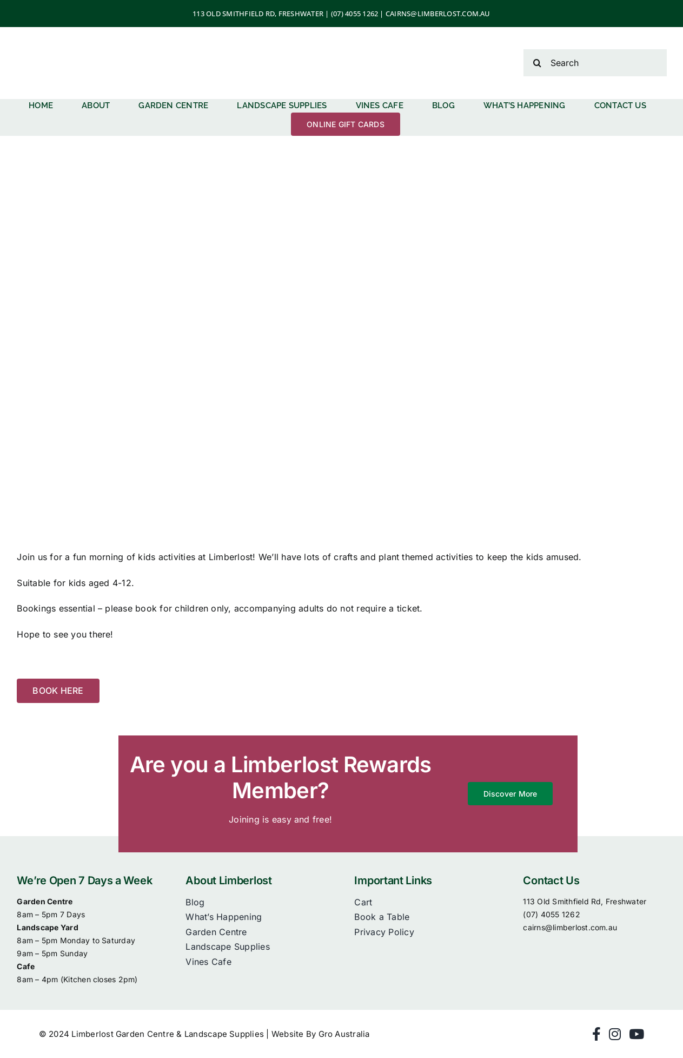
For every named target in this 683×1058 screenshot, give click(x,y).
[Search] (595, 62)
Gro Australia (344, 1034)
